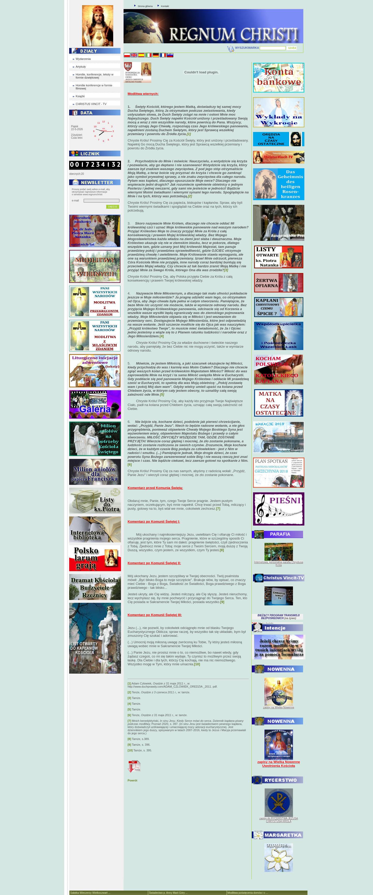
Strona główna (145, 6)
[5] (129, 709)
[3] (129, 698)
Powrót (132, 780)
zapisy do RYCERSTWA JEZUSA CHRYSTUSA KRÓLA (278, 820)
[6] (130, 464)
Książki (80, 96)
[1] (129, 683)
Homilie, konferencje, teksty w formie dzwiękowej (94, 76)
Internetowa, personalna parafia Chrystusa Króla (278, 564)
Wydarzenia (83, 58)
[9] (129, 744)
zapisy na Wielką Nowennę (278, 707)
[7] (129, 720)
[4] (162, 336)
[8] (129, 738)
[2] (129, 692)
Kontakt (165, 6)
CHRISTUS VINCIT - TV (91, 104)
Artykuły (81, 66)
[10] (130, 750)
